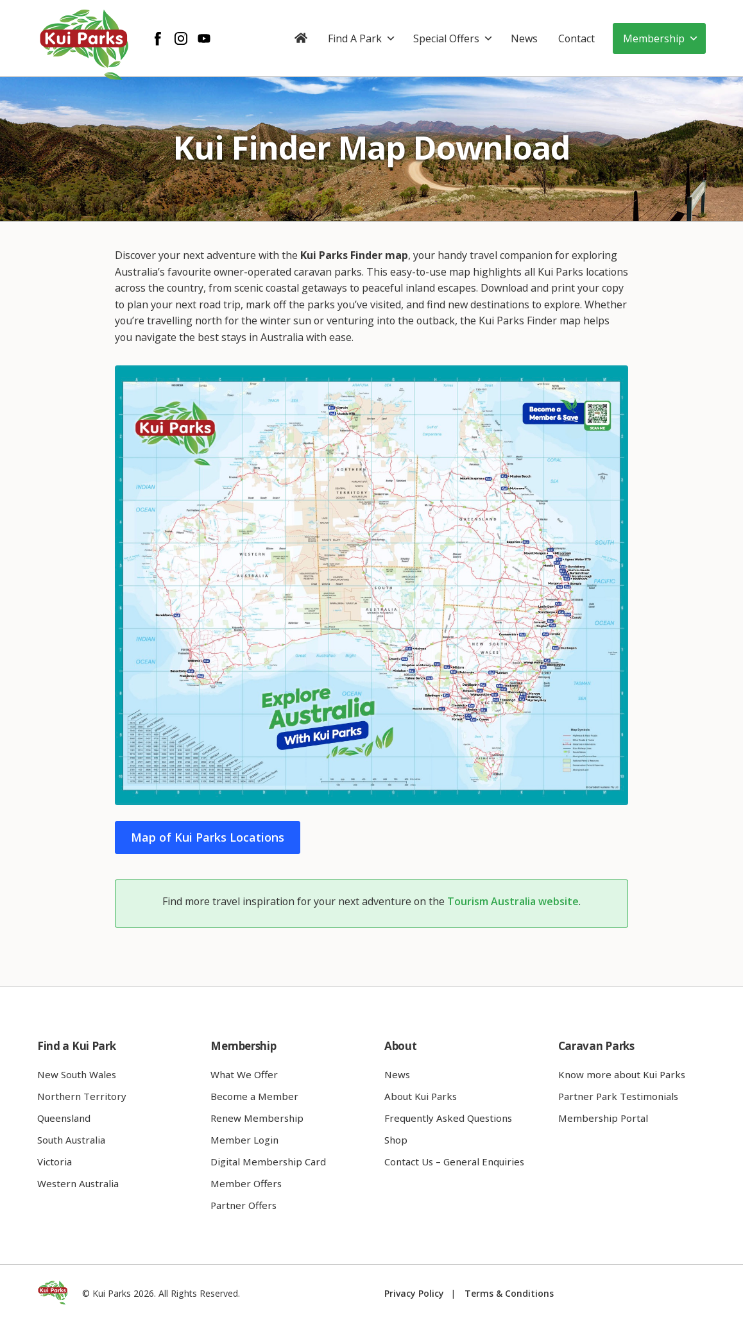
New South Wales (76, 1074)
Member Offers (246, 1183)
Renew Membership (256, 1118)
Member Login (244, 1139)
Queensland (63, 1118)
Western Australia (78, 1183)
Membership (661, 38)
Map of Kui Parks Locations (207, 837)
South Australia (71, 1139)
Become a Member (254, 1096)
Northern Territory (81, 1096)
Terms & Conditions (509, 1293)
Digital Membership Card (268, 1161)
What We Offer (244, 1074)
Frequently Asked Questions (448, 1118)
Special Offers (453, 38)
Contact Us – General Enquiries (454, 1161)
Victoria (54, 1161)
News (524, 38)
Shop (395, 1139)
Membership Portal (603, 1118)
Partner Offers (243, 1205)
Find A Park (362, 38)
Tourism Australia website (513, 901)
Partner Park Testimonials (618, 1096)
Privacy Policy (414, 1293)
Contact (576, 38)
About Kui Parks (420, 1096)
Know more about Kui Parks (621, 1074)
